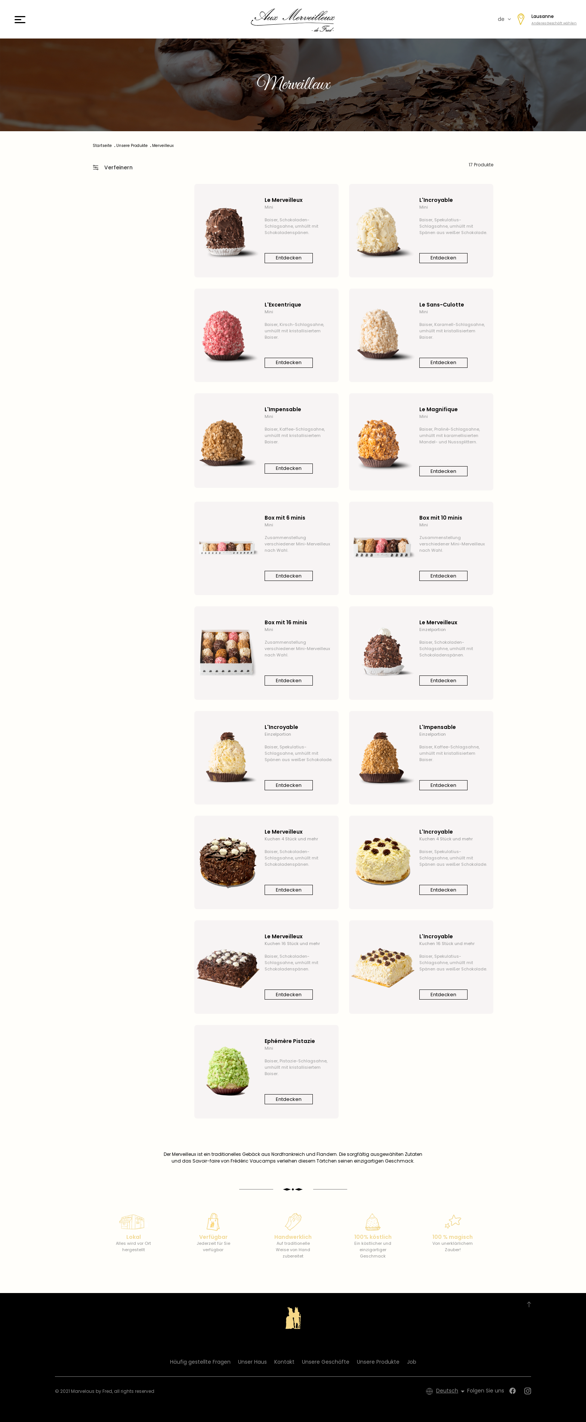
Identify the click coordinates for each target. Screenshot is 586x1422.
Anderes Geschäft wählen (554, 23)
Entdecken (289, 257)
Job (411, 1362)
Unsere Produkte (378, 1362)
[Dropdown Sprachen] (451, 1391)
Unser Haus (252, 1362)
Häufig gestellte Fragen (200, 1362)
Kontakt (284, 1362)
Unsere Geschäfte (325, 1362)
